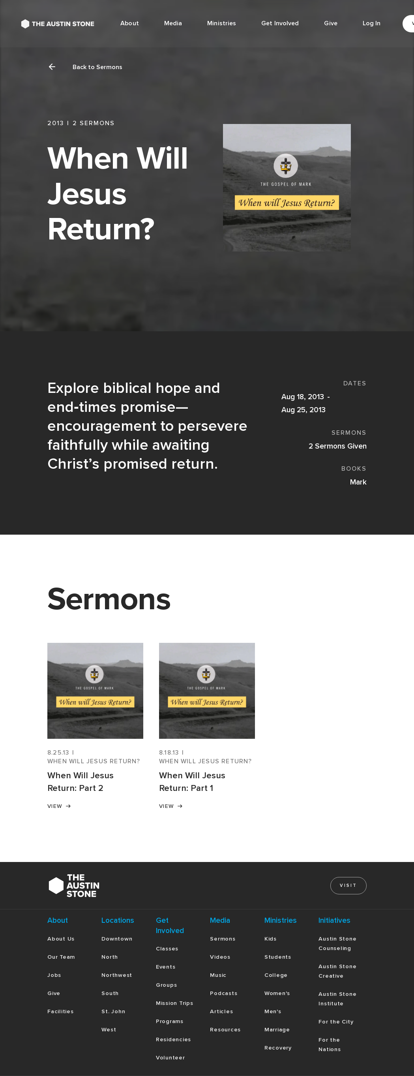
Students (277, 957)
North (109, 957)
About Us (61, 938)
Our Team (61, 957)
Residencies (173, 1039)
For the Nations (329, 1045)
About (129, 23)
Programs (170, 1021)
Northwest (116, 975)
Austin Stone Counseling (337, 943)
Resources (225, 1029)
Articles (221, 1011)
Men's (272, 1011)
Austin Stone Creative (337, 971)
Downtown (116, 938)
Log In (372, 23)
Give (330, 23)
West (108, 1029)
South (110, 993)
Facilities (60, 1011)
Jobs (54, 975)
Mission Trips (174, 1003)
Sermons (222, 938)
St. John (113, 1011)
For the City (335, 1021)
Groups (166, 985)
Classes (167, 948)
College (276, 975)
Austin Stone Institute (337, 999)
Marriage (277, 1029)
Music (218, 975)
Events (166, 966)
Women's (277, 993)
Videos (220, 957)
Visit (348, 885)
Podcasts (223, 993)
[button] (173, 23)
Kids (270, 938)
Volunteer (170, 1057)
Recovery (278, 1047)
